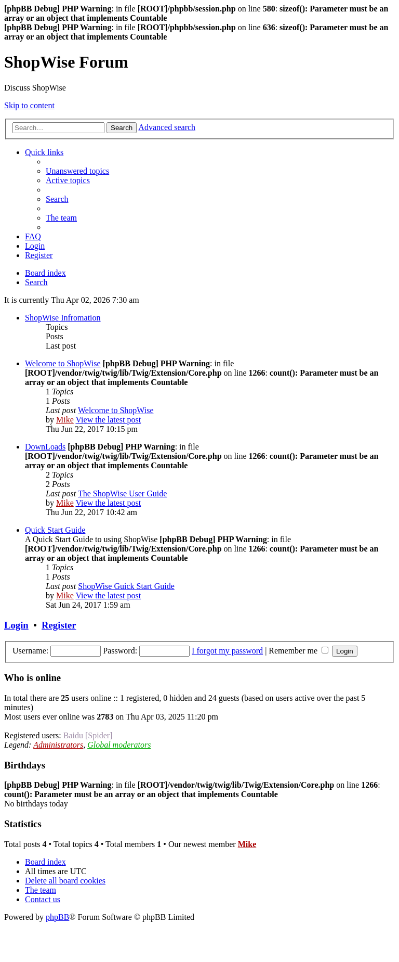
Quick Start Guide (55, 529)
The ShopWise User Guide (122, 493)
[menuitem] (77, 170)
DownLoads (45, 446)
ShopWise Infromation (63, 317)
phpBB (57, 917)
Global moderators (119, 744)
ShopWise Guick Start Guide (126, 586)
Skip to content (29, 105)
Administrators (58, 744)
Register (59, 625)
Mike (65, 419)
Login (16, 625)
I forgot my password (227, 650)
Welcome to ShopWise (63, 363)
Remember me (298, 650)
